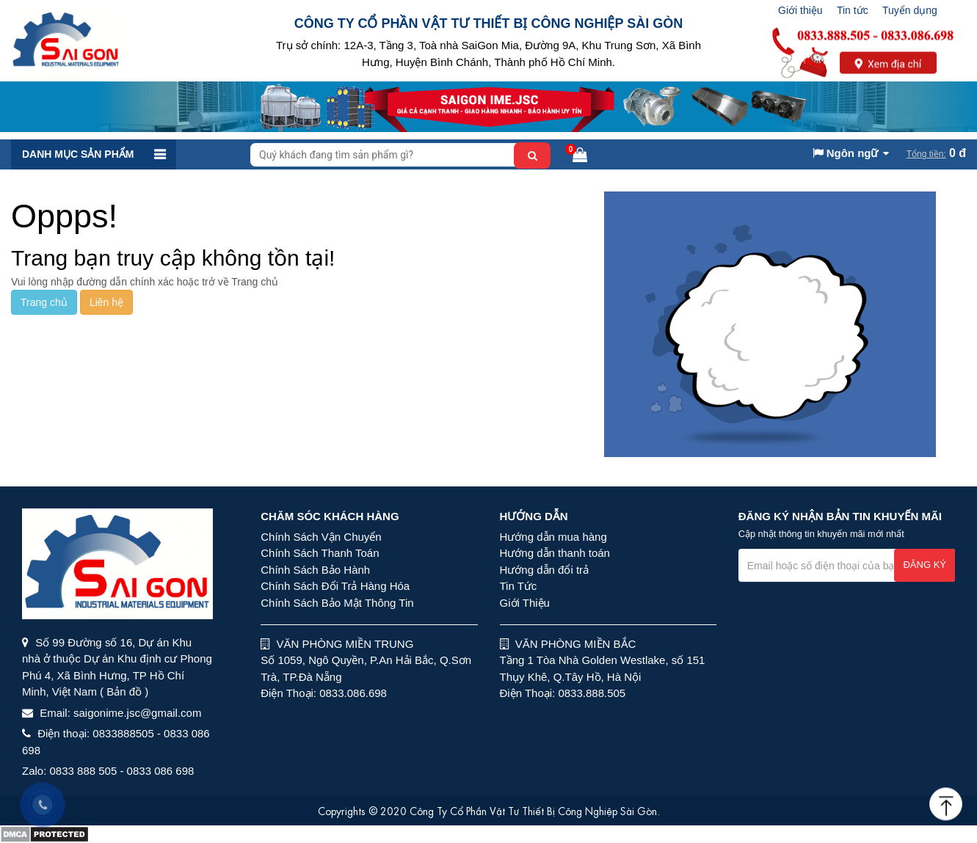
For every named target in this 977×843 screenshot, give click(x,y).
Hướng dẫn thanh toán (555, 553)
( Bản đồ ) (124, 691)
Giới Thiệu (525, 602)
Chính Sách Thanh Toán (320, 553)
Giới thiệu (800, 10)
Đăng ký (924, 564)
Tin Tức (518, 586)
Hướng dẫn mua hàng (553, 536)
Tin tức (852, 10)
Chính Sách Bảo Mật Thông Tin (337, 602)
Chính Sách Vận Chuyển (321, 536)
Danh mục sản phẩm (78, 154)
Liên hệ (106, 302)
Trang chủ (44, 302)
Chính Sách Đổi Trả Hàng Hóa (335, 586)
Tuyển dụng (909, 10)
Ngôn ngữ (846, 153)
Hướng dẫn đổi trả (544, 569)
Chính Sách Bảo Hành (315, 569)
